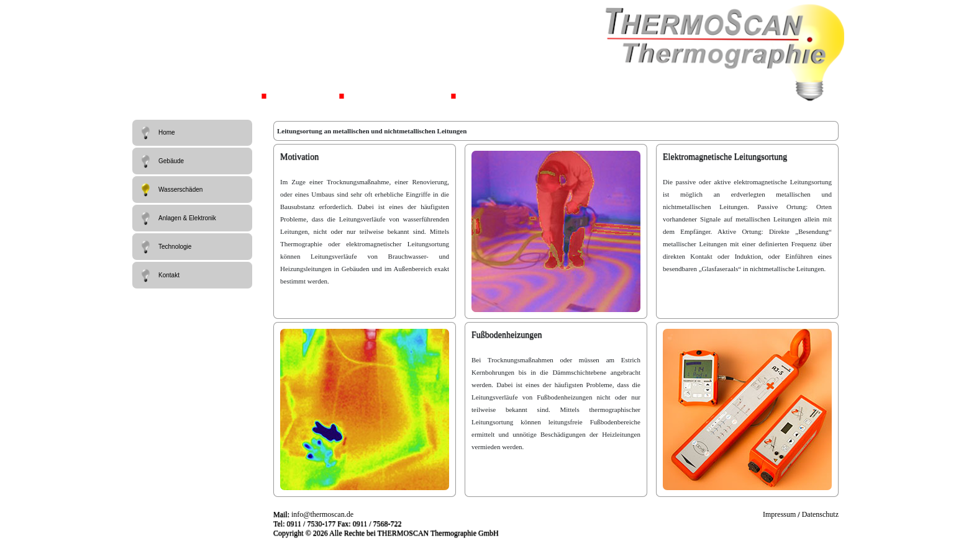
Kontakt (159, 275)
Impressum (779, 514)
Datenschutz (820, 514)
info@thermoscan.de (322, 514)
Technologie (165, 247)
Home (157, 133)
